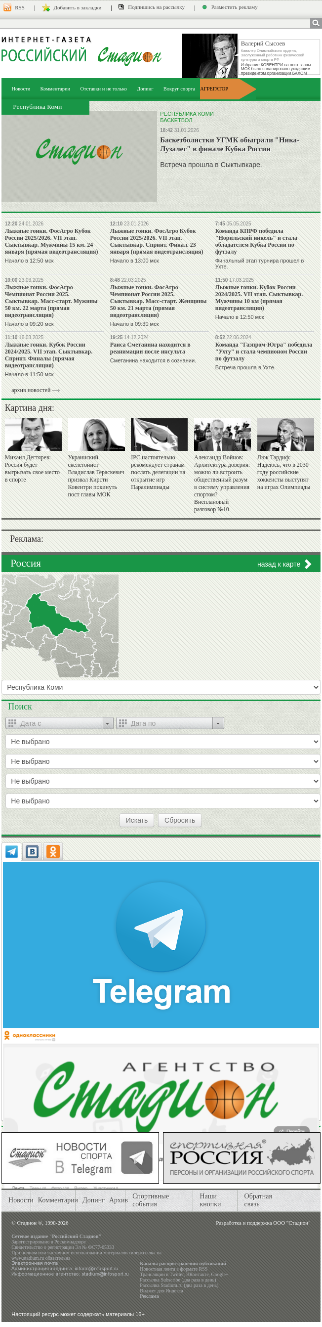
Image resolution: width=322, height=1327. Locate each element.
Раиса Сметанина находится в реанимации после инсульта (150, 348)
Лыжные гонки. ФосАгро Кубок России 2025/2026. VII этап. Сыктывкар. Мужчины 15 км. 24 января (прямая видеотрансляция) (51, 241)
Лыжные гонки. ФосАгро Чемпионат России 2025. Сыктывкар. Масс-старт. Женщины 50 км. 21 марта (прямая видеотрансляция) (158, 301)
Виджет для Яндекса (161, 1290)
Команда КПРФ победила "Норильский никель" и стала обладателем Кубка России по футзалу (256, 241)
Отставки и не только (103, 88)
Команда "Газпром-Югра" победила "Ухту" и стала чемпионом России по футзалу (263, 351)
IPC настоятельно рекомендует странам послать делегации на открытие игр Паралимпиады (158, 472)
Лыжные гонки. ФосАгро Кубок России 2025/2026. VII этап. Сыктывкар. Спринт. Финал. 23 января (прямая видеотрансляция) (156, 241)
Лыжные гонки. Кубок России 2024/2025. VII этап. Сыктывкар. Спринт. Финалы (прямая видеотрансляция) (48, 355)
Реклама (149, 1296)
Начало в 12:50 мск (29, 261)
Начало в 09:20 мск (29, 324)
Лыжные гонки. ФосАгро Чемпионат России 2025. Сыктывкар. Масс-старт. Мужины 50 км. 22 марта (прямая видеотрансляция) (51, 301)
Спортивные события (150, 1200)
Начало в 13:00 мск (134, 261)
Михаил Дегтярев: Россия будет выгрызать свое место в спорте (32, 468)
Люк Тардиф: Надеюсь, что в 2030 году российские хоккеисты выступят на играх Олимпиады (283, 472)
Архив (118, 1200)
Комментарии (55, 88)
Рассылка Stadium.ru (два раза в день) (179, 1285)
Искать (137, 820)
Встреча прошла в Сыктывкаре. (211, 165)
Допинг (145, 88)
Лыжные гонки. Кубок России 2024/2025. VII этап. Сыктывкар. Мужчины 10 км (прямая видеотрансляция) (259, 297)
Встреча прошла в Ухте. (245, 367)
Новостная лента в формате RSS (173, 1269)
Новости (20, 88)
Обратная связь (258, 1200)
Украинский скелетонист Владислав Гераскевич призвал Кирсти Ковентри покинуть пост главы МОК (96, 476)
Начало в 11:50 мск (29, 374)
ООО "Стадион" (291, 1223)
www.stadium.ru (27, 1258)
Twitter (177, 1274)
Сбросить (179, 820)
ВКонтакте (197, 1274)
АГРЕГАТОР (214, 88)
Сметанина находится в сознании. (153, 360)
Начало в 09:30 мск (134, 324)
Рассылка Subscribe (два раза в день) (178, 1280)
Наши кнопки (210, 1200)
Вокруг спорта (179, 88)
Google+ (220, 1274)
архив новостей (30, 390)
